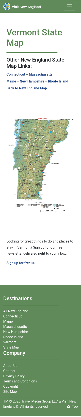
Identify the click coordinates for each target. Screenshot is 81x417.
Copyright (10, 386)
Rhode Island (58, 81)
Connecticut (15, 74)
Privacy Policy (14, 376)
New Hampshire (32, 81)
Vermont (9, 342)
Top (72, 406)
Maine (11, 81)
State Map (11, 347)
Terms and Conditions (20, 381)
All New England (15, 311)
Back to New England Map (26, 88)
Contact (9, 371)
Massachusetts (41, 74)
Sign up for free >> (21, 263)
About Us (10, 366)
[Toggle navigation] (70, 6)
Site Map (10, 392)
